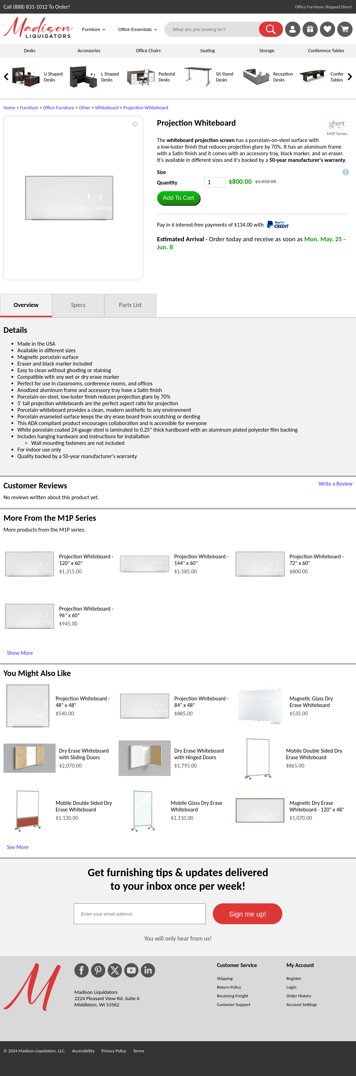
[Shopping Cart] (345, 29)
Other (84, 108)
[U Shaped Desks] (26, 89)
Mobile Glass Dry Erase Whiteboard (196, 806)
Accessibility (83, 1050)
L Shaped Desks (110, 77)
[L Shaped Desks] (83, 89)
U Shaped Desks (53, 77)
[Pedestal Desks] (141, 89)
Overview (26, 305)
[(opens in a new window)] (337, 124)
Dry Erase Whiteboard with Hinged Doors (199, 754)
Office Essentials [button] (137, 30)
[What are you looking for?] (216, 29)
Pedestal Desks (167, 77)
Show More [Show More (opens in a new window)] (20, 653)
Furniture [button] (94, 30)
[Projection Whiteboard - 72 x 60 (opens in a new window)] (260, 576)
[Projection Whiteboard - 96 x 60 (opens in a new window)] (29, 628)
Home (9, 108)
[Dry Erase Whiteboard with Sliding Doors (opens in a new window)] (29, 771)
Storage (266, 51)
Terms (138, 1050)
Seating (207, 51)
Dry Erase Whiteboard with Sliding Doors (84, 754)
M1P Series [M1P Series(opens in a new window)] (337, 133)
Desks (29, 51)
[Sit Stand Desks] (198, 89)
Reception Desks (283, 77)
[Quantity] (214, 182)
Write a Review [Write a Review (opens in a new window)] (335, 483)
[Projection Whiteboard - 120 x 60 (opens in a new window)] (29, 576)
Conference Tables (326, 51)
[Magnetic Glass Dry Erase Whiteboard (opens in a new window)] (260, 724)
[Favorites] (327, 35)
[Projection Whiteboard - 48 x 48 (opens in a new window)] (27, 728)
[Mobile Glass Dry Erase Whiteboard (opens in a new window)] (143, 833)
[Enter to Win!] (310, 35)
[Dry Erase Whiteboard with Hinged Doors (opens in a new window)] (145, 774)
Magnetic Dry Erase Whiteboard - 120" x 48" (317, 806)
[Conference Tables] (313, 89)
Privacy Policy (114, 1050)
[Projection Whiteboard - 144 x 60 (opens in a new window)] (145, 571)
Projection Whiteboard (145, 108)
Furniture (29, 108)
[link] (345, 29)
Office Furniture (58, 108)
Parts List (130, 305)
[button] (271, 29)
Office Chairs (148, 51)
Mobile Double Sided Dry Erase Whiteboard (314, 754)
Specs (78, 305)
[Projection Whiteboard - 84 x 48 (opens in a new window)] (145, 718)
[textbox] (140, 913)
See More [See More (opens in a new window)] (18, 847)
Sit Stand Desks (224, 77)
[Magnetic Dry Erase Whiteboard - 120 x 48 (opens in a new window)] (260, 822)
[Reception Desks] (255, 89)
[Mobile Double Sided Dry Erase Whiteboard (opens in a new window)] (258, 780)
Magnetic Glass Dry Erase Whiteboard (311, 701)
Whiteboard (107, 108)
